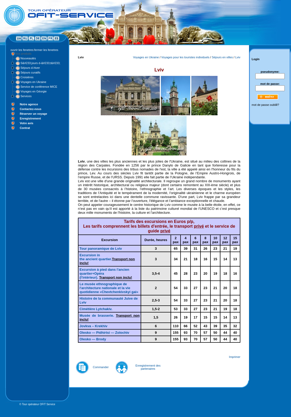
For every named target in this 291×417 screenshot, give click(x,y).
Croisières (27, 77)
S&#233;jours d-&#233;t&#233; (40, 63)
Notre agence (29, 104)
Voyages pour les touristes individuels (185, 57)
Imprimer (234, 356)
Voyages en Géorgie (33, 91)
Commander (101, 367)
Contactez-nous (30, 109)
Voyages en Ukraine (33, 82)
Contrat (25, 127)
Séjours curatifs (30, 72)
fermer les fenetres (46, 49)
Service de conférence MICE (38, 86)
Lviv (237, 57)
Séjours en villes (222, 57)
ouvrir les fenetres (21, 49)
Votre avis (26, 123)
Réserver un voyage (33, 113)
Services (25, 96)
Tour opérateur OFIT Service (38, 404)
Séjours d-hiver (30, 67)
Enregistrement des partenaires (147, 367)
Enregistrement (30, 118)
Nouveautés (28, 58)
